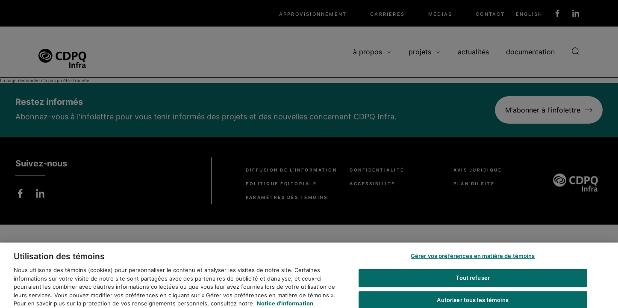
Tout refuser (473, 280)
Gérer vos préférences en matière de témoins (473, 258)
